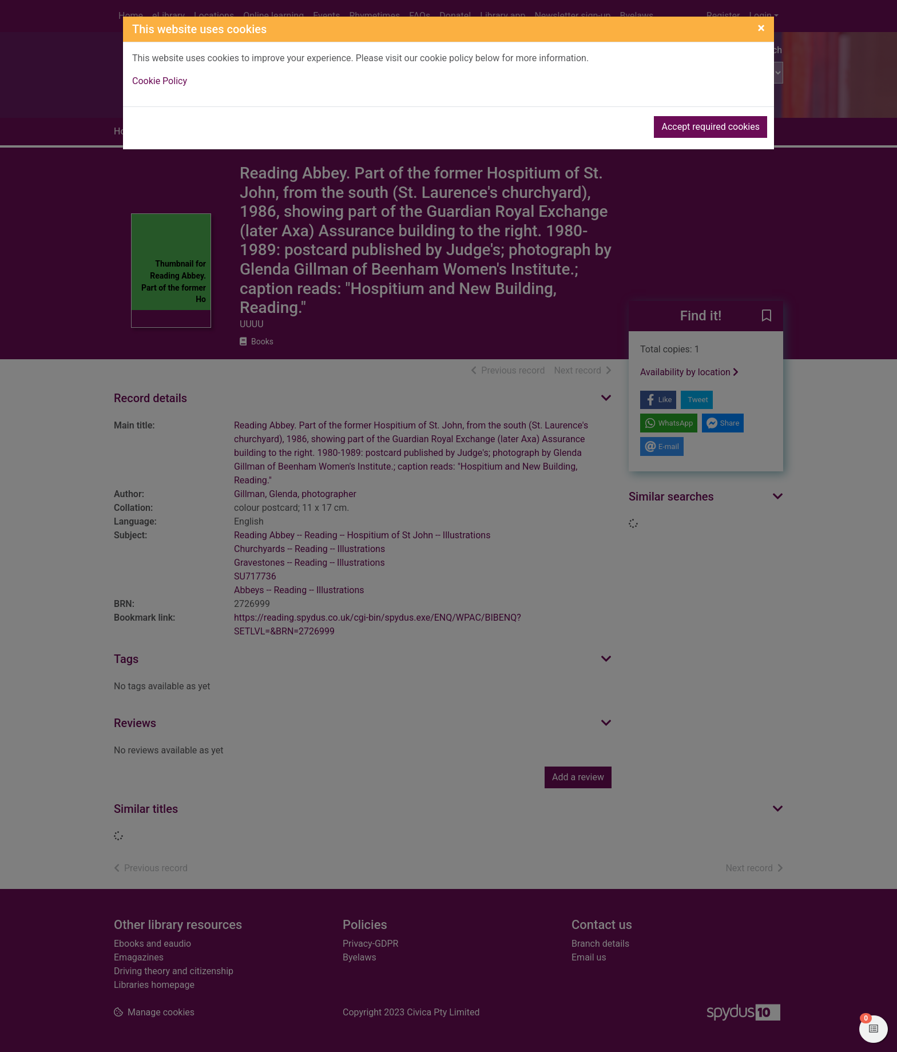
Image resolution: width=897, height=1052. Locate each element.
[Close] (761, 28)
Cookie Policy (159, 81)
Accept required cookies (710, 126)
